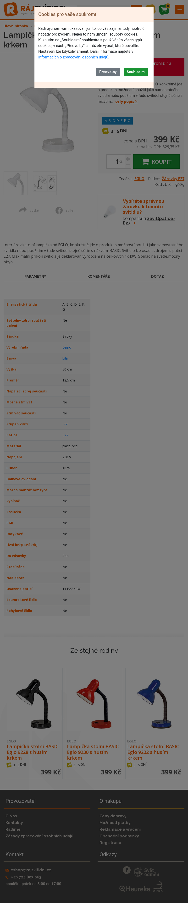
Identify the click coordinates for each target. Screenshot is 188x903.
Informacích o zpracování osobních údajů (73, 57)
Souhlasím (136, 72)
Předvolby (108, 72)
